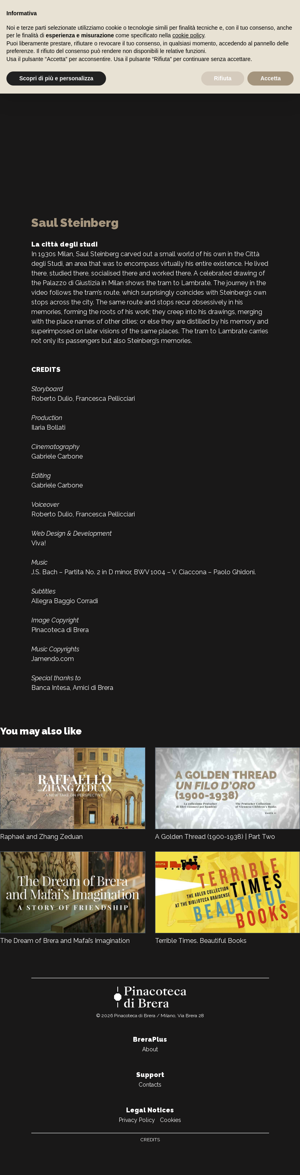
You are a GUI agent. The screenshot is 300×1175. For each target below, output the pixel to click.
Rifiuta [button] (223, 78)
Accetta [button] (270, 78)
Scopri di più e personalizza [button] (56, 78)
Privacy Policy (137, 1120)
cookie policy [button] (188, 35)
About (150, 1049)
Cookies (170, 1120)
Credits (150, 1139)
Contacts (150, 1084)
